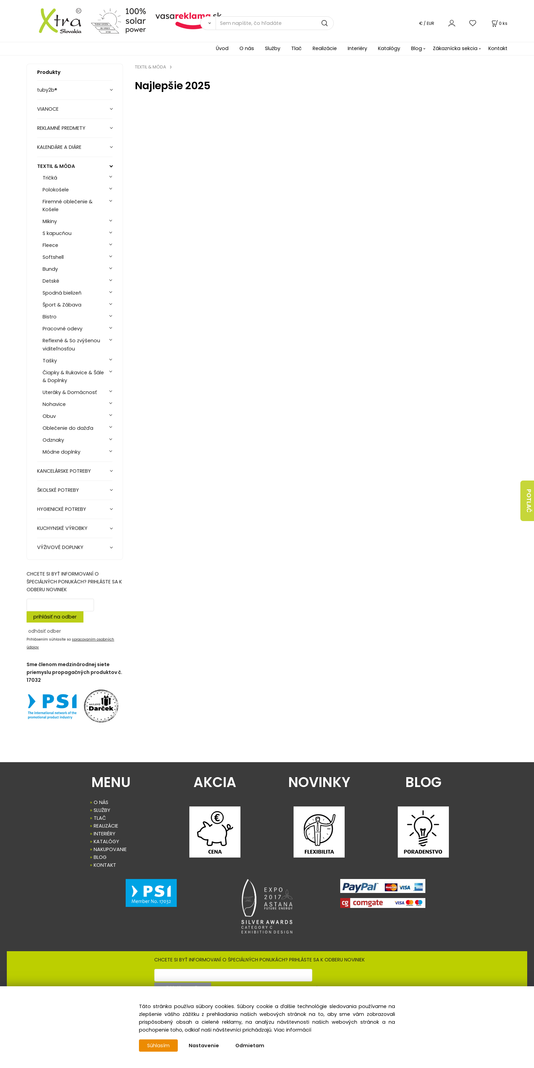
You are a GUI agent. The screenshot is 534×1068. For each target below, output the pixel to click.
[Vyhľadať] (208, 23)
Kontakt (497, 48)
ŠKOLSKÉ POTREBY (58, 490)
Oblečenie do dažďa (68, 428)
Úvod (222, 48)
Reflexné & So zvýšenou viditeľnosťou (71, 344)
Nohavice (54, 404)
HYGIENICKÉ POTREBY (61, 509)
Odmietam (249, 1045)
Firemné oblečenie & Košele (68, 205)
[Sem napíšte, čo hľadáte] (275, 23)
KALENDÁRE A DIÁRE (59, 147)
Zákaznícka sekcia (455, 48)
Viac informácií (292, 1029)
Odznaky (53, 440)
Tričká (50, 177)
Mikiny (50, 221)
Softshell (53, 257)
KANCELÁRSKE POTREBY (64, 471)
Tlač (296, 48)
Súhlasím (158, 1045)
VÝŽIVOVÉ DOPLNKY (60, 547)
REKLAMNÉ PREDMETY (61, 128)
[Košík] (498, 23)
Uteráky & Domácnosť (70, 392)
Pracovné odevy (62, 328)
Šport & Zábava (62, 304)
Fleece (50, 245)
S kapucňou (57, 233)
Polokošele (56, 189)
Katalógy (389, 48)
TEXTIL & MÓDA (56, 166)
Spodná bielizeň (62, 292)
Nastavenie (204, 1045)
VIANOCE (48, 109)
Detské (51, 281)
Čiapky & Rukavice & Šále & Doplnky (73, 376)
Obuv (49, 416)
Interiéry (357, 48)
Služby (272, 48)
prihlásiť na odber (55, 616)
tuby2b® (47, 90)
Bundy (50, 269)
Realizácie (325, 48)
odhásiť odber (44, 631)
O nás (246, 48)
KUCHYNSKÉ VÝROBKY (62, 528)
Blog (416, 48)
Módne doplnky (61, 452)
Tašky (50, 360)
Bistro (50, 316)
